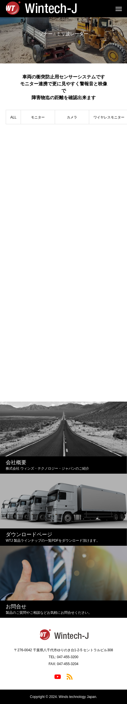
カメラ (72, 117)
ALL (13, 117)
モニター (38, 117)
